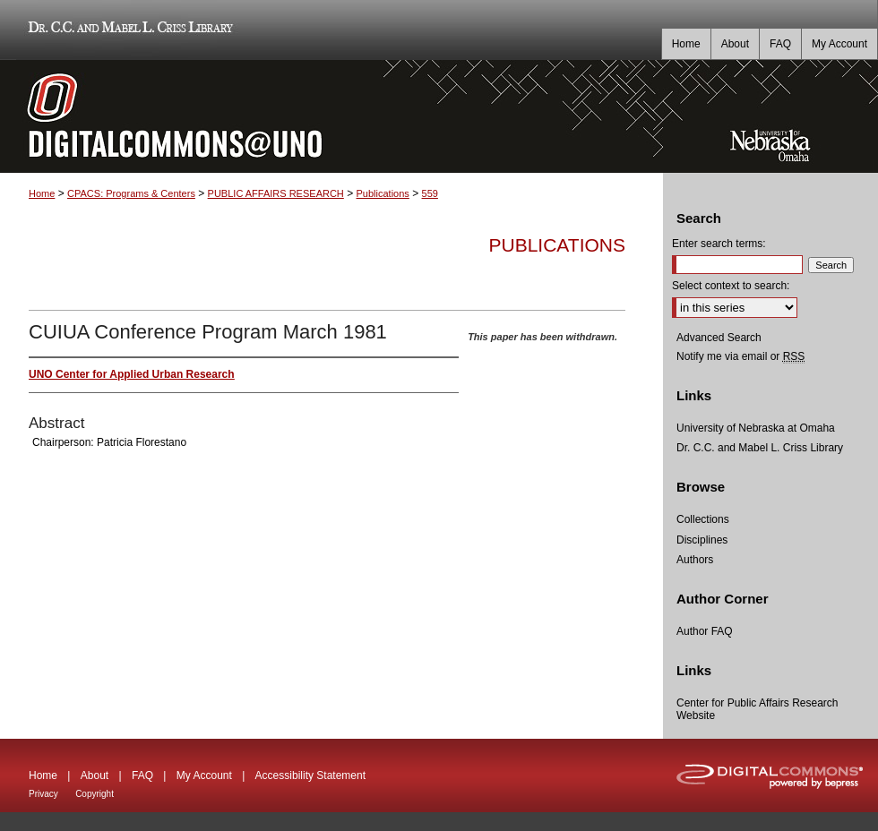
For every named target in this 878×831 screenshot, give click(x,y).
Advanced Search (719, 337)
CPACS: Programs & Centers (131, 193)
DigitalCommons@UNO (331, 116)
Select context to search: (730, 285)
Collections (702, 519)
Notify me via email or (740, 356)
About (94, 775)
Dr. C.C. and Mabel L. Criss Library (127, 30)
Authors (694, 559)
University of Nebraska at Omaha (755, 428)
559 (430, 193)
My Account (204, 775)
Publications (383, 193)
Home (42, 193)
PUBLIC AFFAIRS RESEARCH (276, 193)
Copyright (94, 794)
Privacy (43, 794)
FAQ (142, 775)
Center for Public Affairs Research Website (757, 709)
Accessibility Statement (310, 775)
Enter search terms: (719, 243)
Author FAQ (704, 631)
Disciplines (701, 540)
